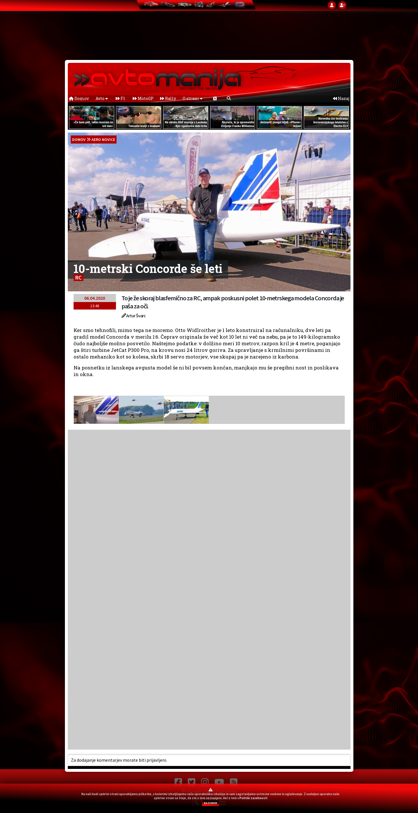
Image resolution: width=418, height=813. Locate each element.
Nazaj (341, 98)
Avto (101, 98)
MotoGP (143, 98)
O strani (193, 98)
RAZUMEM (210, 803)
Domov (79, 98)
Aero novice (103, 139)
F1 (120, 98)
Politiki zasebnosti (253, 798)
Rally (168, 98)
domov (79, 139)
